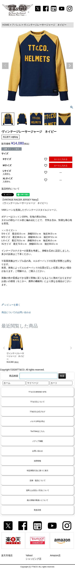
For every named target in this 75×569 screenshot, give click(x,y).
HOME (5, 24)
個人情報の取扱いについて (37, 500)
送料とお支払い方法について (37, 490)
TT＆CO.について (37, 402)
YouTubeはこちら (37, 431)
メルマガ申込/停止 (37, 421)
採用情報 (37, 461)
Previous (5, 66)
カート (54, 383)
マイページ (32, 383)
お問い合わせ (37, 451)
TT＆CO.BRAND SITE (37, 392)
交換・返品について (38, 480)
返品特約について (10, 188)
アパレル (16, 24)
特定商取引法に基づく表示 (37, 471)
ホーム (7, 383)
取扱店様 (37, 510)
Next (69, 66)
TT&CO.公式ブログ (37, 412)
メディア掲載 (37, 441)
